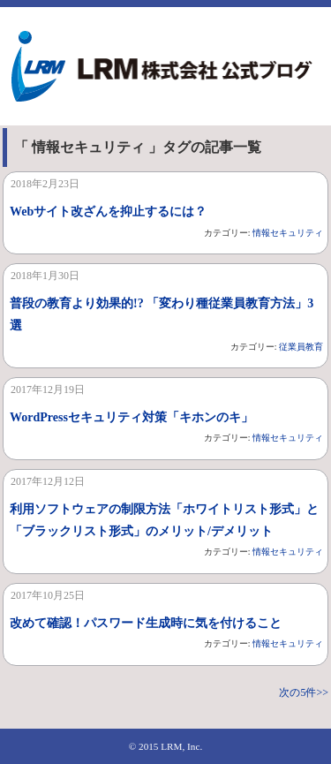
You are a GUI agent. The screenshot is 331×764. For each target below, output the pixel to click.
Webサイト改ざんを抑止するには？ (108, 211)
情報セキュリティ (287, 233)
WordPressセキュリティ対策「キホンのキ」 (131, 417)
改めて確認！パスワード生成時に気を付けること (146, 623)
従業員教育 (301, 347)
